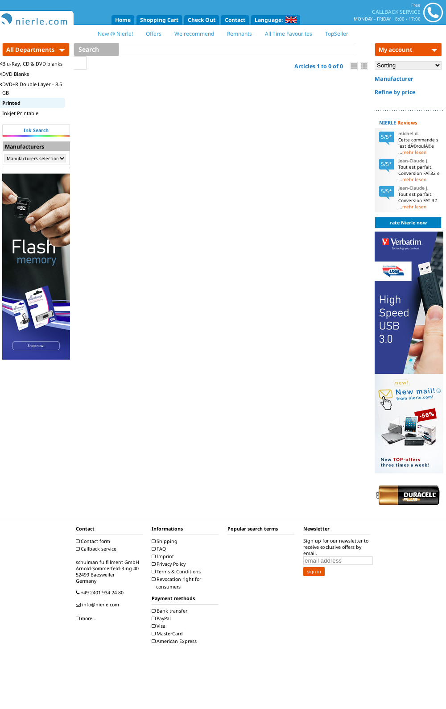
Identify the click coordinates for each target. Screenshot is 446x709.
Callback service (97, 549)
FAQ (160, 549)
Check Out (201, 20)
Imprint (164, 556)
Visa (159, 626)
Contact (235, 20)
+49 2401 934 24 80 (101, 592)
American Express (175, 641)
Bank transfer (170, 611)
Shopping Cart (159, 20)
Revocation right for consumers (177, 583)
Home (123, 20)
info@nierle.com (98, 604)
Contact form (94, 541)
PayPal (162, 618)
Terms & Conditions (177, 571)
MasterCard (168, 633)
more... (87, 618)
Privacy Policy (170, 564)
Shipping (166, 541)
